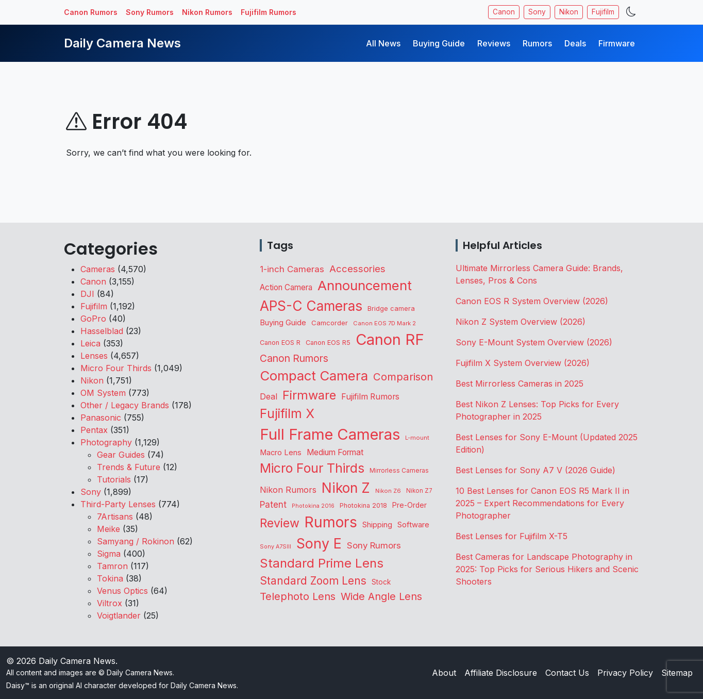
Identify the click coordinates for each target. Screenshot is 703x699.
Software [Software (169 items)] (413, 524)
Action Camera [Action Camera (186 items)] (286, 287)
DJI (87, 294)
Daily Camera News (122, 43)
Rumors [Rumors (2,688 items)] (331, 522)
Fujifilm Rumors (268, 12)
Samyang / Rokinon (135, 541)
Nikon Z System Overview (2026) (520, 322)
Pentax (94, 430)
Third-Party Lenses (118, 504)
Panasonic (100, 417)
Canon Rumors (91, 12)
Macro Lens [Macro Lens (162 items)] (281, 452)
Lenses (94, 356)
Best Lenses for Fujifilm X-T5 (511, 536)
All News (383, 43)
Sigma (109, 553)
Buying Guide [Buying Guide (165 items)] (283, 322)
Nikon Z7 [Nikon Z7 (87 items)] (419, 490)
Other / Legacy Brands (124, 405)
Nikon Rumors (207, 12)
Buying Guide (439, 43)
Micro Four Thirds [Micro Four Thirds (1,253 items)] (312, 468)
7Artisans (115, 516)
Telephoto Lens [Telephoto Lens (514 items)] (298, 596)
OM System (103, 393)
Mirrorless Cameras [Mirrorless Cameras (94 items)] (399, 470)
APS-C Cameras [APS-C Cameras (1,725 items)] (311, 306)
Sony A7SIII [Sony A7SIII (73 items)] (275, 546)
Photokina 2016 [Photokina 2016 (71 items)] (313, 506)
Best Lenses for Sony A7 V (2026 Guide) (535, 470)
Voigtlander (119, 615)
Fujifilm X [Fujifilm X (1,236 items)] (287, 413)
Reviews (493, 43)
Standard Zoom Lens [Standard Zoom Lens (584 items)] (313, 580)
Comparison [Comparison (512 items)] (403, 376)
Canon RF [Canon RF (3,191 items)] (390, 339)
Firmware (616, 43)
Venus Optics (122, 591)
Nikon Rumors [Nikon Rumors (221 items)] (288, 490)
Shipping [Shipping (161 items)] (377, 524)
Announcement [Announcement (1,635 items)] (364, 285)
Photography (106, 442)
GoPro (93, 318)
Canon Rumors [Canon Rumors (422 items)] (294, 358)
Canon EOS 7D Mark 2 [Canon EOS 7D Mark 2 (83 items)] (384, 323)
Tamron (112, 566)
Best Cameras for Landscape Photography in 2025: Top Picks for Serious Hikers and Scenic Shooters (547, 569)
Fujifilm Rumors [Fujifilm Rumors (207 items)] (370, 397)
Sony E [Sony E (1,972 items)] (319, 543)
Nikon (568, 12)
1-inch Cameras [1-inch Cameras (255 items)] (292, 269)
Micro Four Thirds (116, 368)
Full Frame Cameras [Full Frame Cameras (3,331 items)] (330, 434)
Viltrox (109, 603)
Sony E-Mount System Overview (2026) (534, 342)
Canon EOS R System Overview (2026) (532, 301)
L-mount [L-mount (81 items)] (417, 437)
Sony (537, 12)
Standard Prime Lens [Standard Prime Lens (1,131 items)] (321, 563)
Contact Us (567, 673)
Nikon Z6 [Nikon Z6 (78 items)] (388, 490)
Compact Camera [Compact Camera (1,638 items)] (314, 376)
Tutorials (114, 479)
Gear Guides (121, 455)
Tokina (110, 578)
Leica (90, 343)
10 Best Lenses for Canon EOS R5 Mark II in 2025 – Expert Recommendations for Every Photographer (542, 503)
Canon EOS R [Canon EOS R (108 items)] (280, 342)
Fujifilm (603, 12)
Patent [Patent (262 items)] (273, 505)
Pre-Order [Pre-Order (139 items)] (409, 505)
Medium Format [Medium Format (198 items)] (335, 452)
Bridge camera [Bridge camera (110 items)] (391, 308)
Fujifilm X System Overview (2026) (523, 363)
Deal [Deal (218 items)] (268, 396)
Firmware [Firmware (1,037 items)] (309, 395)
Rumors (537, 43)
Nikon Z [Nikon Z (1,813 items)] (346, 487)
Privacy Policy (625, 673)
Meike (108, 529)
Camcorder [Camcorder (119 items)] (329, 323)
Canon (504, 12)
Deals (575, 43)
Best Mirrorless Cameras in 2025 (521, 383)
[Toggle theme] (631, 12)
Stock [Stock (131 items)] (381, 582)
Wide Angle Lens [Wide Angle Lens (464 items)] (381, 596)
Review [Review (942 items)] (279, 523)
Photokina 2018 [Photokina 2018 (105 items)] (363, 505)
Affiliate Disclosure (500, 673)
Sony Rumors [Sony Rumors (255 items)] (374, 545)
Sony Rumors (150, 12)
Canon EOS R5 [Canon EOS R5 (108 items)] (328, 342)
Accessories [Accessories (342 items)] (357, 268)
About (444, 673)
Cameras (97, 269)
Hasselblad (101, 331)
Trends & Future (128, 467)
